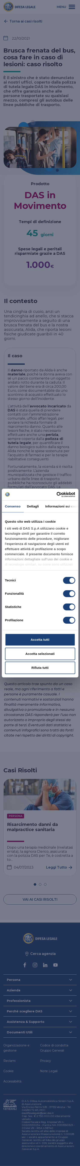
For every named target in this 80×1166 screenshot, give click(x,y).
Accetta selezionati (40, 654)
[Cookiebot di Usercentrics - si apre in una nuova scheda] (57, 494)
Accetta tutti (40, 639)
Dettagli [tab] (33, 506)
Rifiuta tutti (39, 667)
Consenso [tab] (12, 506)
